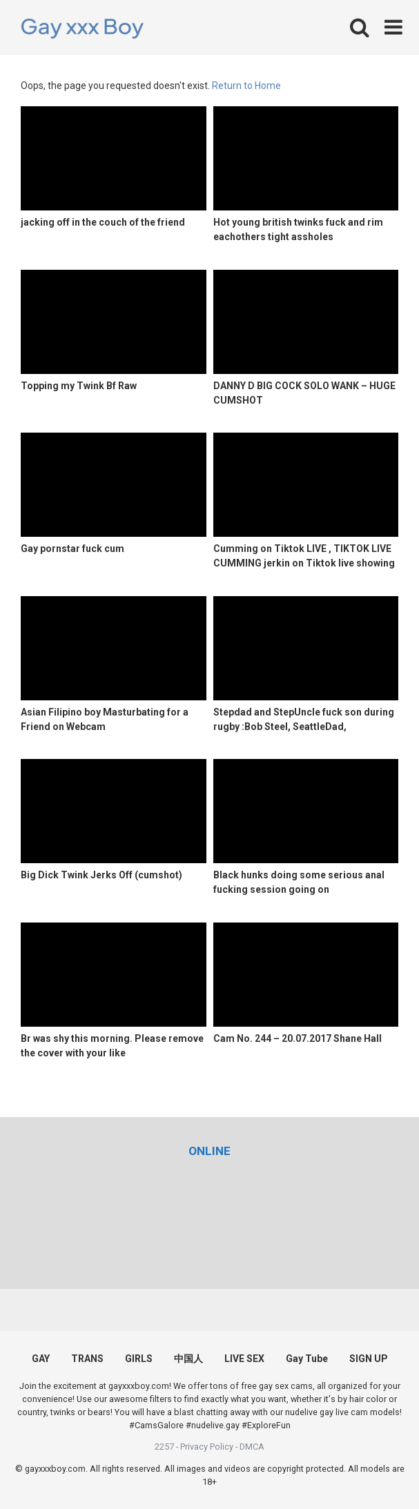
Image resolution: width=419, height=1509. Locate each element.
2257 (164, 1446)
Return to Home (246, 85)
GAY (41, 1358)
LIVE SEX (244, 1358)
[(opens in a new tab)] (209, 1151)
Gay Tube (307, 1358)
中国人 (188, 1358)
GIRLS (139, 1358)
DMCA (252, 1446)
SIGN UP (368, 1358)
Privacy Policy (206, 1446)
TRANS (87, 1358)
